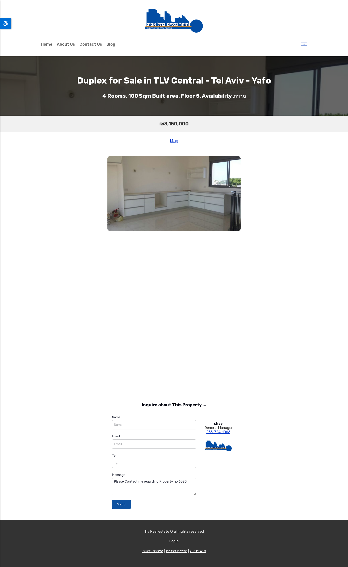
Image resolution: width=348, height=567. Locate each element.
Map (174, 140)
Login (174, 541)
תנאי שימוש (198, 551)
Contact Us (90, 44)
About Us (66, 44)
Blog (111, 44)
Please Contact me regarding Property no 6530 (154, 486)
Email (116, 436)
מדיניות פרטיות (176, 551)
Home (46, 44)
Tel (114, 456)
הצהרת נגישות (152, 551)
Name (116, 417)
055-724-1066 (218, 432)
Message (118, 475)
